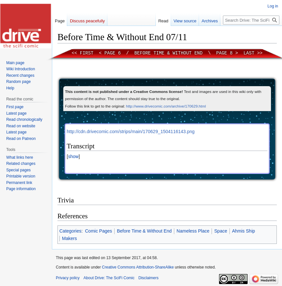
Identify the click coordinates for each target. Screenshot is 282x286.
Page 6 (112, 53)
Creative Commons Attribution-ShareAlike (138, 267)
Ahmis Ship (243, 231)
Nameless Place (193, 231)
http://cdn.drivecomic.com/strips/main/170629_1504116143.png (131, 131)
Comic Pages (98, 231)
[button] (73, 156)
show (73, 156)
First (86, 53)
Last (248, 53)
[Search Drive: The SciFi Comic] (251, 20)
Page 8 (224, 53)
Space (220, 231)
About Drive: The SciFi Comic (108, 278)
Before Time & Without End (168, 53)
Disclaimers (149, 278)
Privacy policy (68, 278)
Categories (70, 231)
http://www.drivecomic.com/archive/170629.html (166, 106)
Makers (69, 238)
